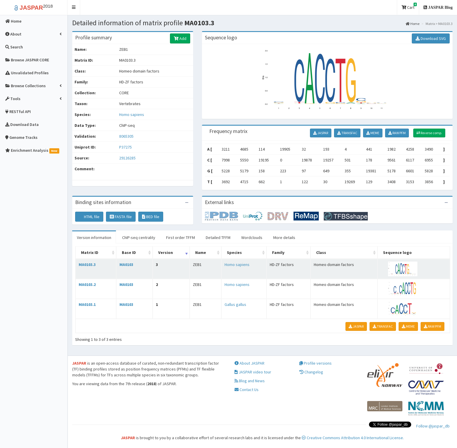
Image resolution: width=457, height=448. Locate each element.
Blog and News (250, 380)
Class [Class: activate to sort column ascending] (321, 252)
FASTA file (121, 216)
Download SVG (431, 38)
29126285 (127, 158)
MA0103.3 (87, 264)
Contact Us (247, 389)
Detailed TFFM (218, 237)
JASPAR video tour (253, 372)
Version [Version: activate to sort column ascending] (165, 252)
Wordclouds (251, 237)
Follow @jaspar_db (433, 426)
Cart (409, 6)
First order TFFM (180, 237)
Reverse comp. (429, 133)
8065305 (126, 136)
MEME (372, 133)
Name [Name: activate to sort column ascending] (200, 252)
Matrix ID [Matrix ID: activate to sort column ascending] (89, 252)
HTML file (89, 216)
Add (180, 38)
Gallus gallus (235, 304)
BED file (150, 216)
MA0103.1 (87, 304)
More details (284, 237)
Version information (94, 237)
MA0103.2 (87, 284)
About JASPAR (249, 363)
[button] (74, 7)
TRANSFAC (347, 133)
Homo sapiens (131, 114)
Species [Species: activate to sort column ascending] (234, 252)
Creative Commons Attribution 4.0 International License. (353, 437)
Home (412, 23)
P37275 (126, 147)
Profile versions (315, 363)
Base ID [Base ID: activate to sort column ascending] (129, 252)
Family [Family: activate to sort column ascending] (278, 252)
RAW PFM (397, 133)
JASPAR (320, 133)
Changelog (311, 372)
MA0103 (126, 264)
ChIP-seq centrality (138, 237)
